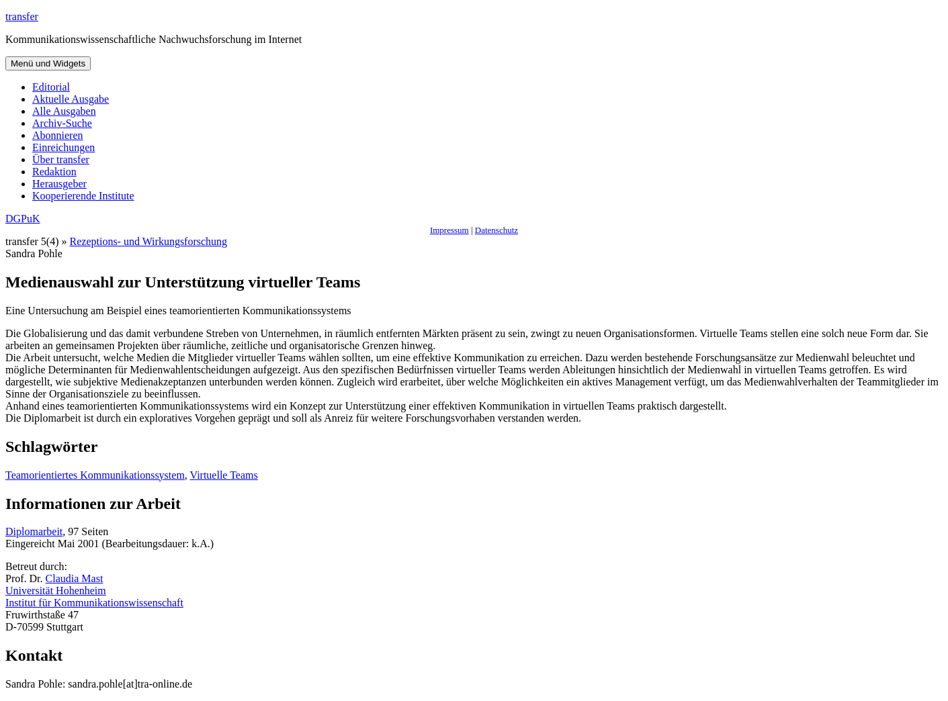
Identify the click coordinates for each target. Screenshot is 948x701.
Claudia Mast (74, 578)
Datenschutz (496, 230)
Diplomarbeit (33, 531)
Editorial (51, 87)
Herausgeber (59, 183)
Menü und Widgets (48, 63)
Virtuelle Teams (224, 475)
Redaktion (54, 171)
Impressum (449, 230)
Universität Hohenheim (55, 590)
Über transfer (60, 159)
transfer (21, 16)
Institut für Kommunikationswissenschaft (94, 602)
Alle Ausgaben (64, 111)
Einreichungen (63, 147)
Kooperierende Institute (83, 195)
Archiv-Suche (62, 123)
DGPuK (22, 218)
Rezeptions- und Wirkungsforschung (149, 241)
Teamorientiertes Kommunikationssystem (95, 475)
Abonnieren (57, 135)
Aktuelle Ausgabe (70, 99)
